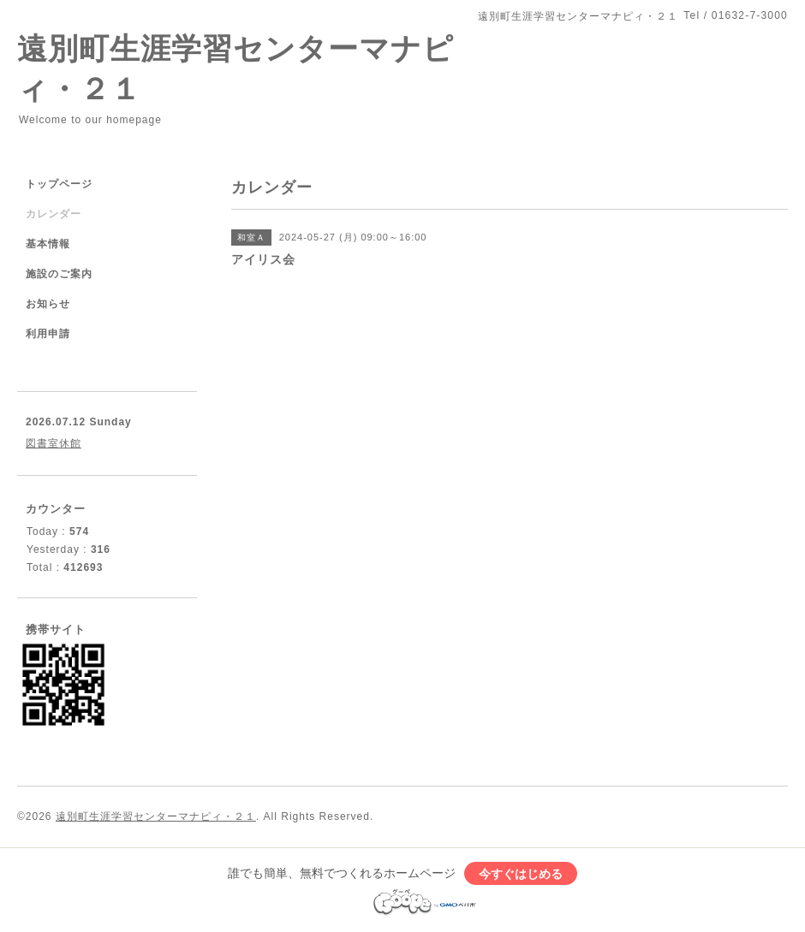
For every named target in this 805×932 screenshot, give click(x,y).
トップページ (59, 184)
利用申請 (48, 334)
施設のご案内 (59, 274)
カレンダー (53, 214)
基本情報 (48, 244)
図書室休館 (53, 443)
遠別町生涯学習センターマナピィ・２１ (156, 816)
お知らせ (48, 304)
